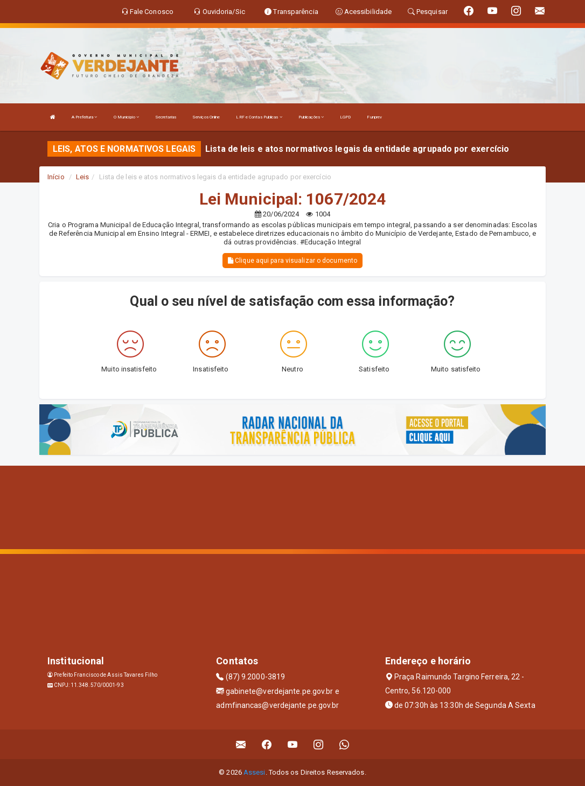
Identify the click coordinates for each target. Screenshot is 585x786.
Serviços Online (206, 117)
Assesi (254, 772)
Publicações (311, 117)
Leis (82, 177)
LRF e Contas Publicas (259, 117)
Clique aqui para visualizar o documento (292, 260)
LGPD (345, 117)
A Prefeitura (84, 117)
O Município (126, 117)
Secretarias (165, 117)
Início (56, 177)
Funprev (374, 117)
